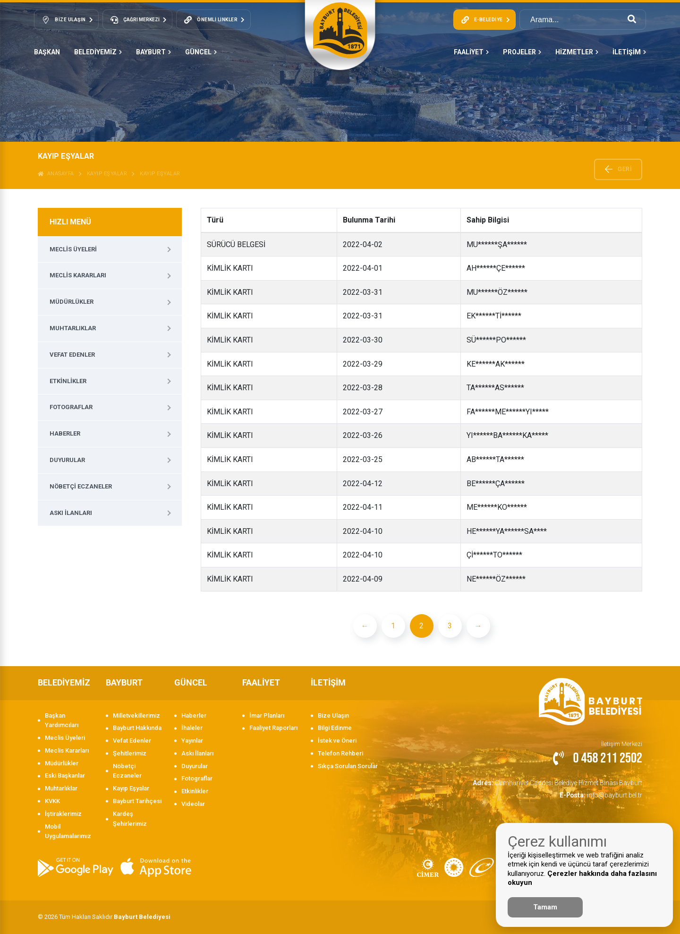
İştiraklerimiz (63, 813)
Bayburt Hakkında (137, 727)
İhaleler (192, 727)
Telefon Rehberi (340, 753)
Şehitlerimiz (129, 753)
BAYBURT (153, 52)
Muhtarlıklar (73, 328)
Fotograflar (71, 407)
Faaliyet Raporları (273, 727)
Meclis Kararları (78, 275)
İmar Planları (266, 715)
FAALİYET (471, 52)
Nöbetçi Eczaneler (81, 486)
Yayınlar (192, 740)
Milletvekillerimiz (136, 715)
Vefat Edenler (72, 354)
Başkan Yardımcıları (61, 720)
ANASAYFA (56, 174)
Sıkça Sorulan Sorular (348, 766)
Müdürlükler (72, 301)
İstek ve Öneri (337, 740)
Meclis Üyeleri (73, 249)
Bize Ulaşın (333, 715)
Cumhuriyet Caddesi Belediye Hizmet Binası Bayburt (561, 782)
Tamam (545, 907)
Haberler (65, 433)
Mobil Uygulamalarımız (68, 831)
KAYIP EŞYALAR (160, 174)
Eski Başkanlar (65, 775)
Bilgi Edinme (335, 727)
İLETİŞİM (629, 52)
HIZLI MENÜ (70, 221)
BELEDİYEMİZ (98, 52)
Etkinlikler (68, 381)
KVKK (52, 801)
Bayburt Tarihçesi (137, 801)
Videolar (193, 803)
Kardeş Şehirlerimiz (130, 818)
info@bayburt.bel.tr (602, 793)
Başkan (47, 52)
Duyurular (67, 459)
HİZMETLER (576, 52)
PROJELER (522, 52)
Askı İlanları (71, 512)
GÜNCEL (201, 52)
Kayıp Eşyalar (107, 174)
